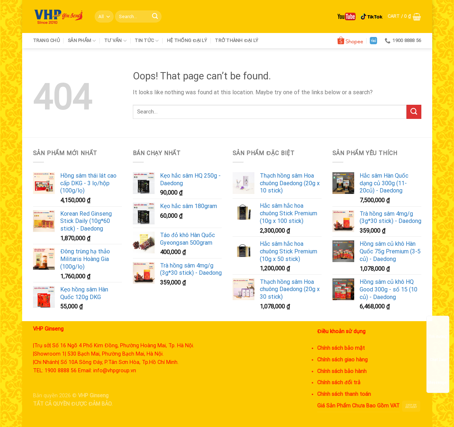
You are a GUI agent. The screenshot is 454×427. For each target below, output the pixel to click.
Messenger (438, 376)
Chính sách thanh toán (344, 394)
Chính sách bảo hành (342, 371)
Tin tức (147, 40)
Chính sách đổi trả (339, 383)
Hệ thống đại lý (187, 40)
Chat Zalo (438, 353)
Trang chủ (46, 40)
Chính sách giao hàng (342, 360)
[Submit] (155, 17)
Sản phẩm (82, 40)
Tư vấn (115, 40)
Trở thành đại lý (236, 40)
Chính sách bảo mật (341, 348)
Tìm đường (438, 330)
